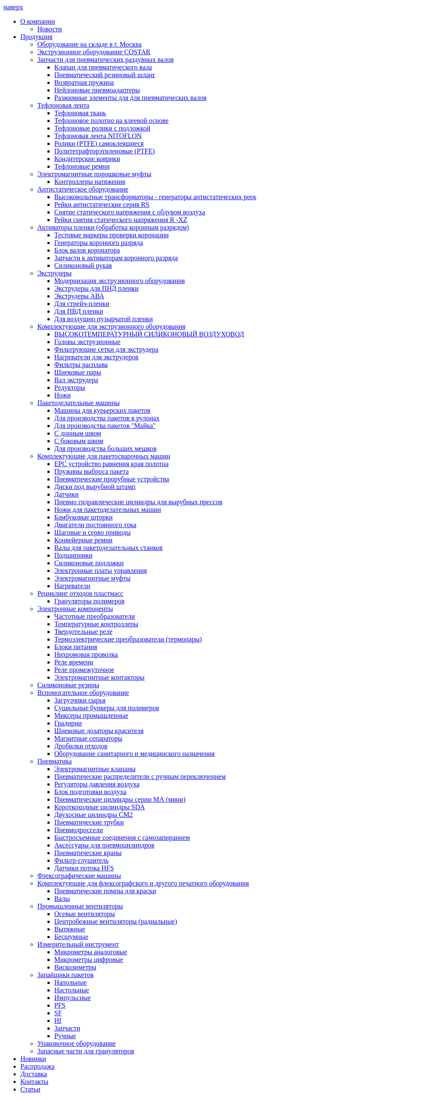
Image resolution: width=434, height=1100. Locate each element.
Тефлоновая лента (63, 105)
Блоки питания (75, 646)
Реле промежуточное (84, 669)
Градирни (68, 723)
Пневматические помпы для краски (105, 890)
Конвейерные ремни (83, 540)
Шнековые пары (77, 372)
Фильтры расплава (81, 364)
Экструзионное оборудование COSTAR (93, 52)
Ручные (65, 1035)
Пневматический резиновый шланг (104, 74)
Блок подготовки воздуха (90, 791)
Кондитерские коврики (87, 158)
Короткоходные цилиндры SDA (99, 807)
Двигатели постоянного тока (95, 524)
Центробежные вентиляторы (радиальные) (115, 921)
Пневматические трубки (89, 822)
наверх (13, 7)
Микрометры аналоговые (90, 952)
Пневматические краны (88, 852)
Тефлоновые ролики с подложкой (102, 128)
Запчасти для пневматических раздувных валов (105, 59)
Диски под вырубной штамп (95, 486)
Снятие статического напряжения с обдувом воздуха (129, 212)
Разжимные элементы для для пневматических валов (130, 97)
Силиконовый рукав (83, 265)
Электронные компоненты (75, 608)
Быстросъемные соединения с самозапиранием (122, 837)
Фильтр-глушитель (81, 860)
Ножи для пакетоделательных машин (107, 509)
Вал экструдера (76, 379)
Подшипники (73, 555)
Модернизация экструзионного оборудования (119, 280)
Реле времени (73, 662)
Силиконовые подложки (89, 563)
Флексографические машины (79, 875)
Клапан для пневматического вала (103, 67)
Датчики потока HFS (84, 868)
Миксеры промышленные (91, 715)
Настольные (71, 990)
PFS (60, 1005)
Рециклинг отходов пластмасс (80, 593)
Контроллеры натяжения (89, 181)
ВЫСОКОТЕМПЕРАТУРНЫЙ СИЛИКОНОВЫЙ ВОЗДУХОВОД (149, 334)
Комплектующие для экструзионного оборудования (111, 326)
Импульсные (72, 997)
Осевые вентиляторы (84, 913)
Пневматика (54, 761)
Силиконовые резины (68, 685)
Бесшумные (71, 936)
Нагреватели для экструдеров (96, 357)
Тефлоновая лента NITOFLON (98, 135)
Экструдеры (54, 273)
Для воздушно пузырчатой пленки (103, 318)
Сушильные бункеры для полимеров (106, 707)
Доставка (33, 1074)
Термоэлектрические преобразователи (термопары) (128, 639)
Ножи (62, 395)
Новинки (33, 1058)
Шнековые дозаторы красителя (99, 730)
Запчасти (67, 1028)
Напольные (70, 982)
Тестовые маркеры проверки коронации (111, 235)
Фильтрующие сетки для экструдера (106, 349)
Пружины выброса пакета (91, 471)
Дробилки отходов (80, 746)
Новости (49, 29)
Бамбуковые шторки (83, 517)
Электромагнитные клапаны (95, 768)
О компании (37, 21)
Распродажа (37, 1066)
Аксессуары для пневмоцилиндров (104, 845)
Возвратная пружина (84, 82)
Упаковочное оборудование (76, 1043)
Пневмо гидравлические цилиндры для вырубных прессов (138, 502)
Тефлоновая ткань (80, 113)
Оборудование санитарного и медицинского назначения (134, 753)
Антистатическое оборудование (82, 189)
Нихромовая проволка (86, 654)
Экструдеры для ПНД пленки (96, 288)
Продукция (36, 36)
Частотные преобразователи (94, 616)
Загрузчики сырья (80, 700)
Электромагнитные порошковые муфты (94, 174)
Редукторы (69, 387)
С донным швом (77, 433)
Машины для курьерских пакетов (102, 410)
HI (57, 1020)
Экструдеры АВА (79, 296)
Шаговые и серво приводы (92, 532)
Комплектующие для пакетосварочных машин (103, 456)
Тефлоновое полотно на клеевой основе (111, 120)
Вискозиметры (75, 967)
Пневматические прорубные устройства (111, 479)
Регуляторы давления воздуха (96, 784)
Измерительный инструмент (78, 944)
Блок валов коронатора (87, 250)
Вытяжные (69, 929)
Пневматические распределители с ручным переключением (140, 776)
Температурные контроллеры (96, 624)
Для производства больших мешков (105, 448)
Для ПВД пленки (78, 311)
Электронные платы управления (100, 570)
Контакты (34, 1081)
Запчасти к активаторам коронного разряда (116, 257)
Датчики (66, 494)
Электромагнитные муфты (92, 578)
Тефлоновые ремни (82, 166)
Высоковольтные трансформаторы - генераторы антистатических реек (155, 196)
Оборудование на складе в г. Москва (89, 44)
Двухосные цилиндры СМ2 (93, 814)
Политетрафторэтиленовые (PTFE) (104, 151)
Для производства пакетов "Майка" (105, 425)
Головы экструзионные (87, 341)
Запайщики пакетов (65, 974)
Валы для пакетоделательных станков (108, 547)
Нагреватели (72, 585)
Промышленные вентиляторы (80, 906)
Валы (62, 898)
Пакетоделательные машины (78, 402)
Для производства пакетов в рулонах (106, 418)
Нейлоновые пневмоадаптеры (97, 90)
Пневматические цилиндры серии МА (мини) (120, 799)
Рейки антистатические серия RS (101, 204)
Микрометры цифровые (88, 959)
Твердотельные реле (83, 631)
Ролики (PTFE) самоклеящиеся (99, 143)
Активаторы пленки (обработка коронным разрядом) (113, 227)
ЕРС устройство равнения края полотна (111, 463)
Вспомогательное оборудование (83, 692)
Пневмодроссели (78, 829)
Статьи (30, 1089)
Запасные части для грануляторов (85, 1051)
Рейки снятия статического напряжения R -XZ (120, 219)
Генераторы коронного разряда (98, 242)
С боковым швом (78, 440)
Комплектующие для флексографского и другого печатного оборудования (143, 883)
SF (58, 1013)
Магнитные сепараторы (88, 738)
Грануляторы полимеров (89, 601)
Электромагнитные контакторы (99, 677)
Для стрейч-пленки (81, 303)
